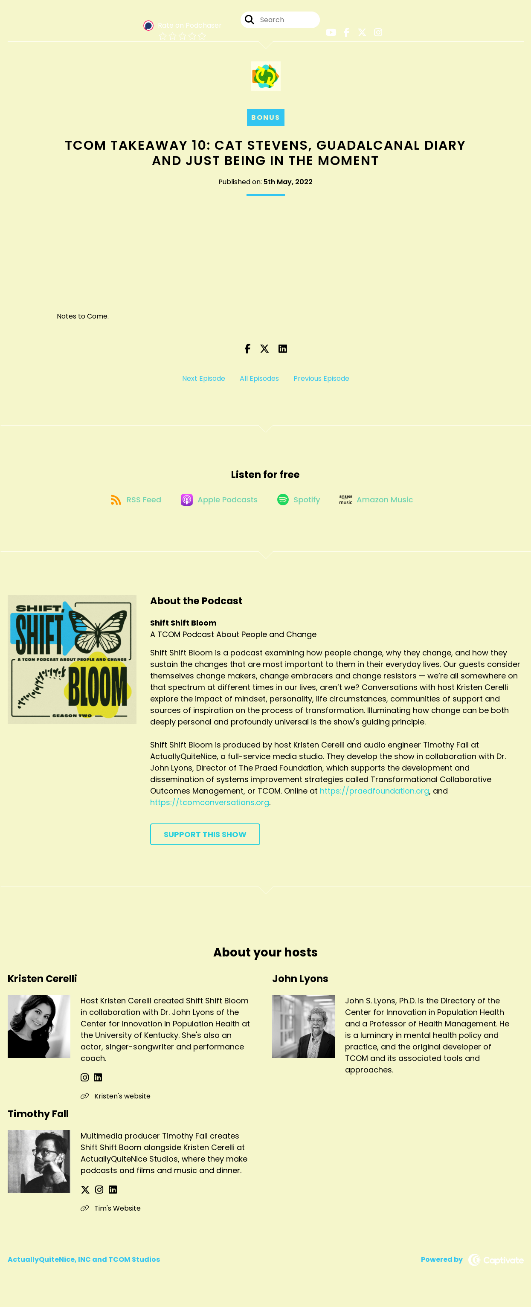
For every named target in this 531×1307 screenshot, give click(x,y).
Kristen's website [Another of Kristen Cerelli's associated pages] (116, 1104)
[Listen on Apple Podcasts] (217, 507)
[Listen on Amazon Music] (381, 507)
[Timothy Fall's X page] (85, 1197)
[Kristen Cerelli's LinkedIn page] (94, 1085)
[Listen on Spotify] (300, 506)
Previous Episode (321, 381)
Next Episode (203, 381)
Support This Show (205, 842)
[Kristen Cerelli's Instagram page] (85, 1085)
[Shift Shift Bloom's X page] (360, 34)
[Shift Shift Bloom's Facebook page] (346, 34)
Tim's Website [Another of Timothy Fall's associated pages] (111, 1216)
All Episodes (259, 381)
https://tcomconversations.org (209, 810)
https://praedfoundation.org (374, 798)
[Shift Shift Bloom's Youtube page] (332, 34)
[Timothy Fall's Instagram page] (96, 1197)
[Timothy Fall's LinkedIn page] (106, 1197)
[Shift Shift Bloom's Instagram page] (375, 34)
